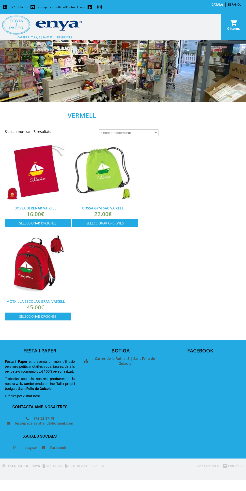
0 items (233, 28)
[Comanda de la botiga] (128, 132)
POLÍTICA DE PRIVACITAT (85, 466)
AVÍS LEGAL (52, 466)
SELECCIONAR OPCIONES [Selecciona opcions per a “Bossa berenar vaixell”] (38, 223)
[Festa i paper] (120, 411)
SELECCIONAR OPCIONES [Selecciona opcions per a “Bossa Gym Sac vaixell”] (105, 223)
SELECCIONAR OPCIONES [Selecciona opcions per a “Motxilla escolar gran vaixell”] (38, 316)
